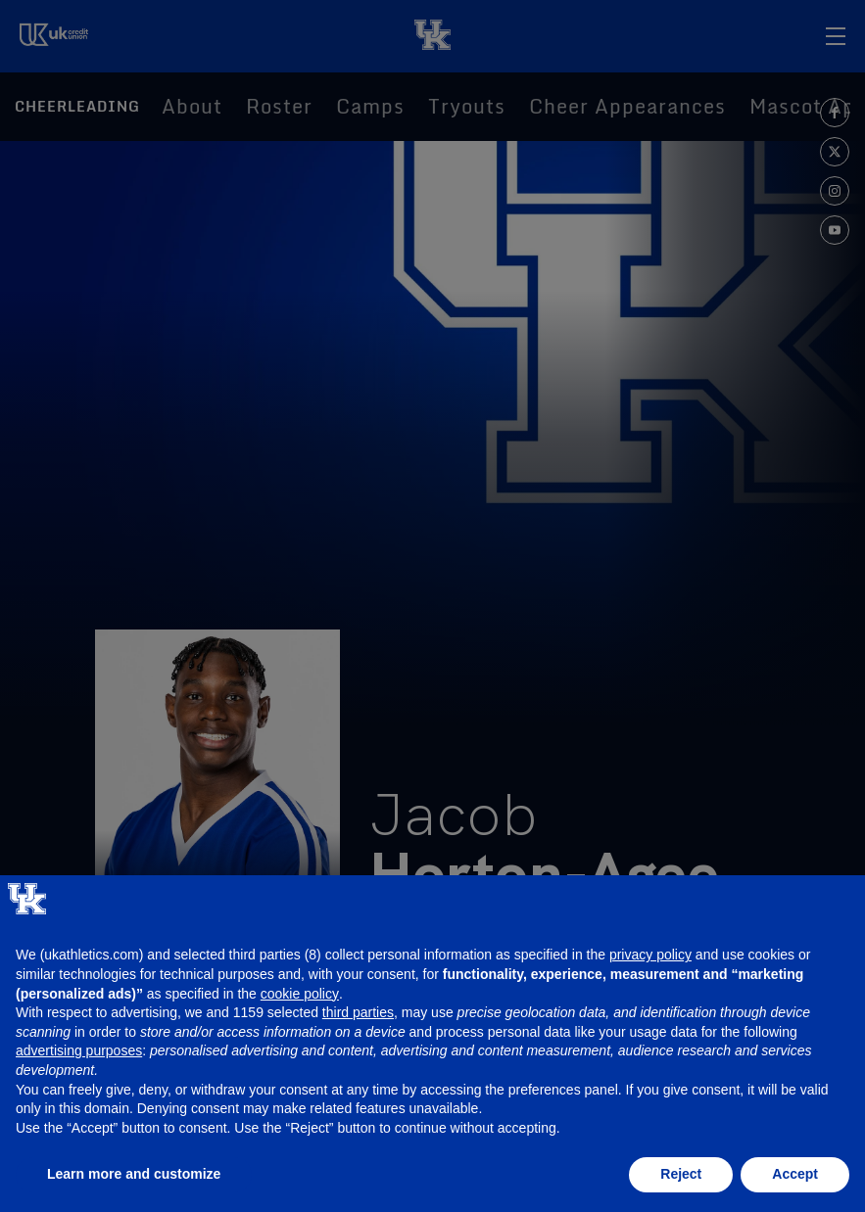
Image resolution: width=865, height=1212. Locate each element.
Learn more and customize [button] (133, 1174)
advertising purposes (79, 1050)
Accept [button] (795, 1174)
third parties (358, 1012)
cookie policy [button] (300, 994)
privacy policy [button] (650, 954)
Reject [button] (680, 1174)
